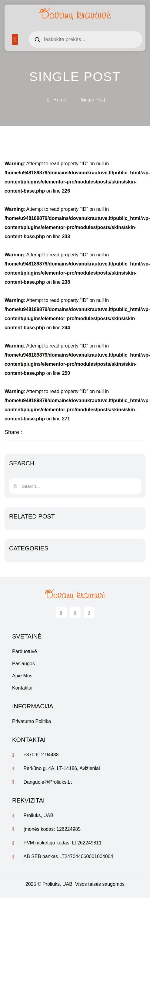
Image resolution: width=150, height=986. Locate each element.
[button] (15, 39)
